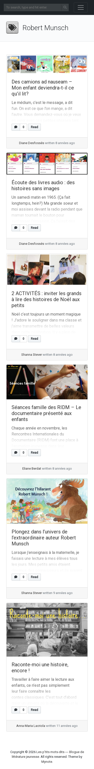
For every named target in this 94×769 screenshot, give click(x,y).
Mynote (46, 762)
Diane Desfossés (31, 143)
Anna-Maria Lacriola (30, 726)
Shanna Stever (31, 354)
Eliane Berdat (31, 468)
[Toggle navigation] (81, 7)
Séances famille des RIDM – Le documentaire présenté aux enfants (46, 413)
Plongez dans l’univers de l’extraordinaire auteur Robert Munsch (44, 538)
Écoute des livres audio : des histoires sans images (43, 185)
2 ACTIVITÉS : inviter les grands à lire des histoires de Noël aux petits (46, 299)
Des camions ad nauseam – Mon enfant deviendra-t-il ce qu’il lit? (43, 88)
